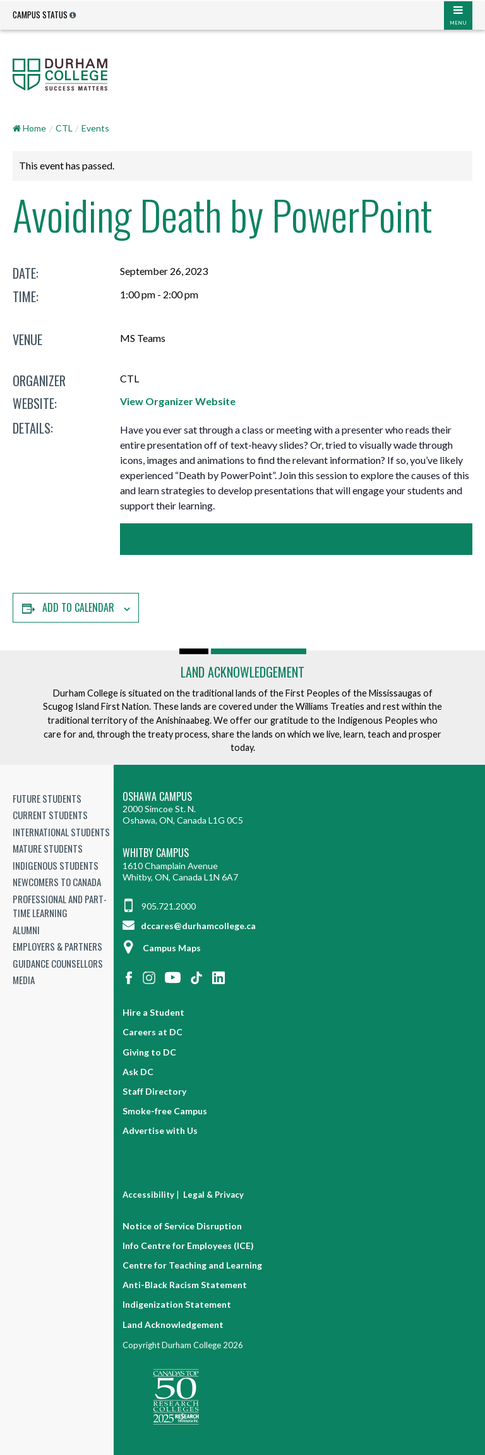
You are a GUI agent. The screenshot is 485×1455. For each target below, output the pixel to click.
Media (24, 980)
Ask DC (138, 1071)
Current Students (50, 815)
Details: (33, 427)
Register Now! (296, 538)
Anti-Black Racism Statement (185, 1284)
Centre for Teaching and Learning (192, 1265)
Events (95, 128)
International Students (61, 832)
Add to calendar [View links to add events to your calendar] (78, 607)
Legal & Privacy (213, 1195)
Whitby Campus (156, 853)
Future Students (47, 798)
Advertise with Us (160, 1130)
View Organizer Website (178, 401)
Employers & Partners (57, 946)
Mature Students (48, 848)
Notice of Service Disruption (182, 1226)
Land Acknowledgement (242, 672)
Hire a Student (153, 1012)
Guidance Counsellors (58, 963)
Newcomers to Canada (57, 882)
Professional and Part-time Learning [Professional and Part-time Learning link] (60, 906)
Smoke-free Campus (165, 1110)
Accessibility (148, 1195)
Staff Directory (154, 1091)
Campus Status (40, 14)
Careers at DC (153, 1031)
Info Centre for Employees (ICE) (188, 1245)
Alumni (26, 930)
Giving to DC (149, 1052)
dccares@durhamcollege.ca (189, 925)
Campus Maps (162, 947)
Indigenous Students (56, 865)
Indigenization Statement (177, 1304)
